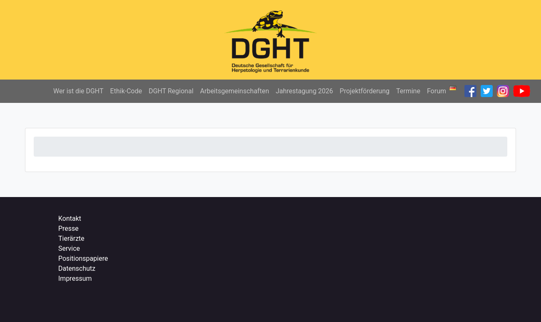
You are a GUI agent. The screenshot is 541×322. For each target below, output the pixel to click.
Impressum (75, 278)
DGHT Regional (171, 91)
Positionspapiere (83, 258)
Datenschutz (76, 268)
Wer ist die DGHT (78, 91)
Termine (408, 91)
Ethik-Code (126, 91)
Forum (436, 91)
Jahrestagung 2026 (304, 91)
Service (69, 248)
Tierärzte (71, 238)
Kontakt (69, 218)
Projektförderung (365, 91)
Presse (68, 228)
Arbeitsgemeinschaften (234, 91)
